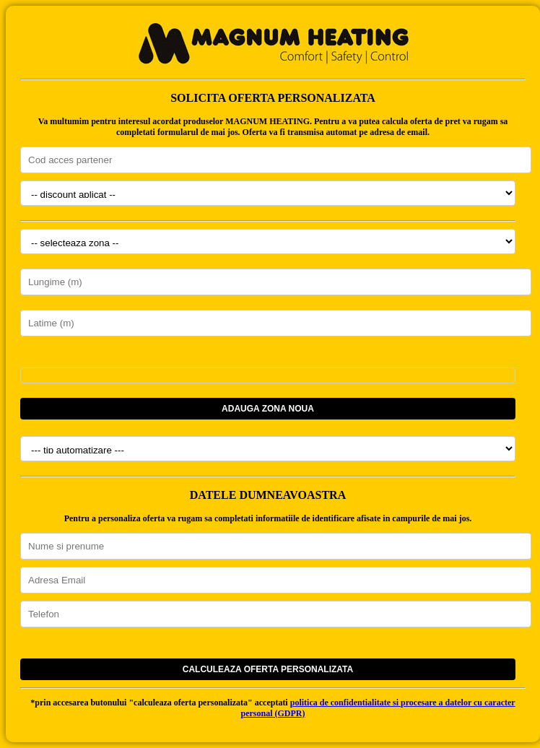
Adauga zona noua (268, 409)
